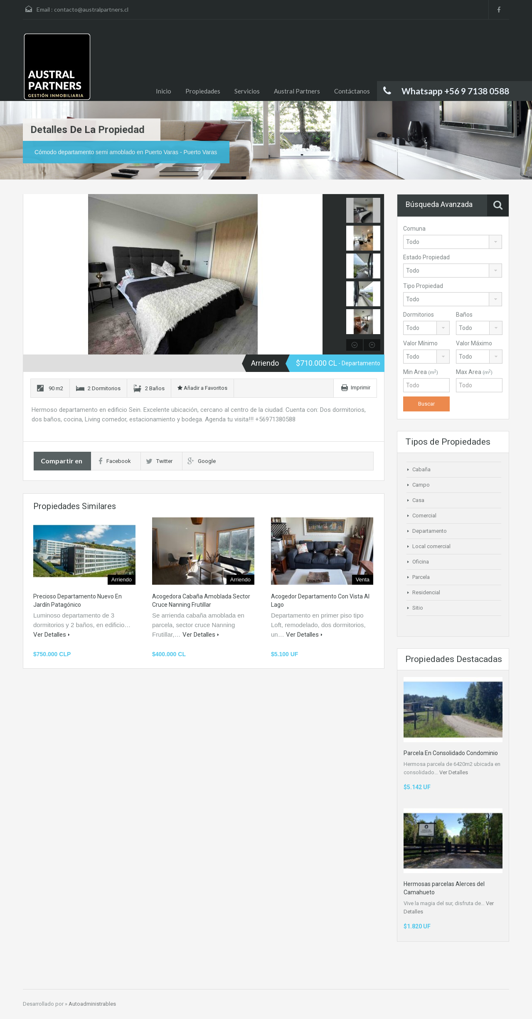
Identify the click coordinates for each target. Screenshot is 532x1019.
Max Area (474, 372)
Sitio (417, 608)
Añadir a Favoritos (202, 388)
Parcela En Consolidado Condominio (451, 753)
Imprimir (360, 387)
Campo (421, 485)
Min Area (420, 372)
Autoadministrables (92, 1004)
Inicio (163, 91)
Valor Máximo (474, 343)
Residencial (426, 592)
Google (201, 461)
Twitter (159, 461)
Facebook (115, 461)
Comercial (424, 515)
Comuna (414, 228)
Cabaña (421, 469)
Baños (464, 314)
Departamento (429, 531)
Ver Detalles (51, 634)
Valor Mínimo (420, 343)
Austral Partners (297, 91)
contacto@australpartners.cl (91, 9)
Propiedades (202, 91)
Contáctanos (352, 91)
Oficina (420, 562)
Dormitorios (418, 314)
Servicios (247, 91)
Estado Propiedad (426, 257)
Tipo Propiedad (423, 286)
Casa (418, 500)
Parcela (421, 577)
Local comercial (431, 546)
